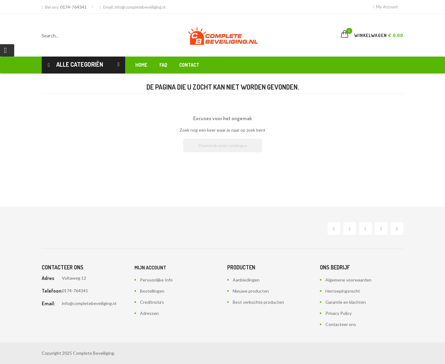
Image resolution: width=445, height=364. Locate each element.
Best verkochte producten (258, 302)
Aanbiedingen (246, 279)
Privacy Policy (338, 313)
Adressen (149, 313)
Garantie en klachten (345, 302)
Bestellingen (152, 291)
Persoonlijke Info (156, 279)
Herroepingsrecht (342, 291)
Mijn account (150, 268)
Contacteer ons (340, 324)
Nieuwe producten (251, 291)
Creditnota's (152, 302)
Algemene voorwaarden (348, 279)
